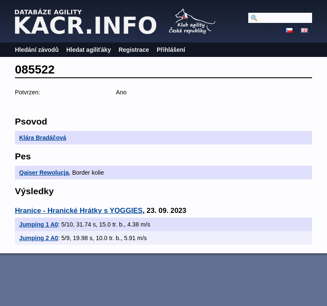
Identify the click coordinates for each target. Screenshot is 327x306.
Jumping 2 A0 (38, 238)
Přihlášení (171, 49)
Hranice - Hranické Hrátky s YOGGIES (79, 211)
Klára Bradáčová (42, 137)
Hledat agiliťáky (88, 49)
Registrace (133, 49)
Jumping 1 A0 (38, 224)
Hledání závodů (37, 49)
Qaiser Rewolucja (44, 172)
